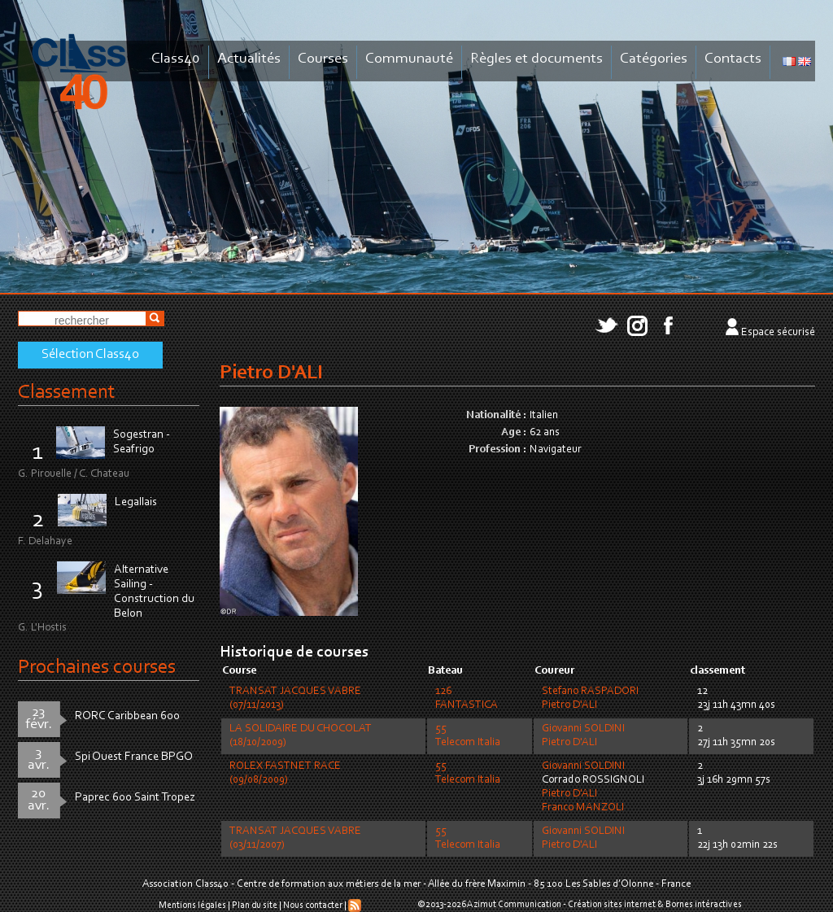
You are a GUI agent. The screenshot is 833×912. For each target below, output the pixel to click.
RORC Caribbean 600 (127, 716)
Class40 (175, 59)
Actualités (249, 59)
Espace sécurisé (778, 332)
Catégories (653, 59)
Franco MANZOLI (583, 808)
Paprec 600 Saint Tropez (135, 798)
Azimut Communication (514, 905)
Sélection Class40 (90, 354)
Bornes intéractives (703, 905)
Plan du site (254, 905)
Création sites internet (612, 905)
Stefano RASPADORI (590, 691)
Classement (67, 392)
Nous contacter (312, 905)
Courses (323, 59)
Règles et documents (536, 59)
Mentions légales (192, 905)
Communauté (409, 59)
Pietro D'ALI (569, 705)
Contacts (732, 59)
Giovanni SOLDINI (583, 729)
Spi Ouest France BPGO (134, 757)
